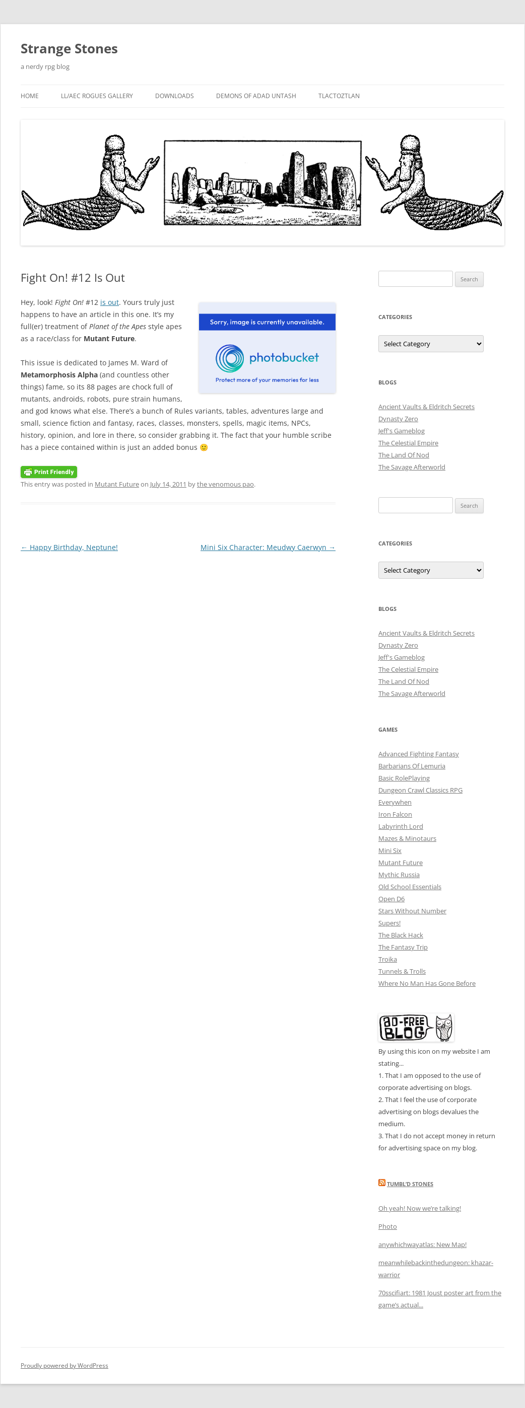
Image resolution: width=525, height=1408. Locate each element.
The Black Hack (400, 935)
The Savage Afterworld (411, 467)
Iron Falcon (395, 814)
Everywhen (395, 802)
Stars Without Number (412, 910)
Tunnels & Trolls (402, 971)
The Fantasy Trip (403, 947)
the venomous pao (225, 484)
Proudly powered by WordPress (64, 1365)
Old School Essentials (409, 886)
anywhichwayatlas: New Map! (422, 1244)
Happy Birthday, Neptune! (69, 547)
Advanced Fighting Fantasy (418, 753)
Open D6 (391, 898)
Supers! (389, 922)
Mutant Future (117, 484)
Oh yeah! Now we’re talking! (419, 1208)
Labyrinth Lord (400, 826)
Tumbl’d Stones (410, 1184)
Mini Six (390, 850)
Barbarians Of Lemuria (411, 765)
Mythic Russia (399, 874)
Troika (387, 959)
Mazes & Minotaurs (407, 838)
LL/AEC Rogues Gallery (97, 96)
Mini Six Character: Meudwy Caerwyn (268, 547)
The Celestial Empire (408, 442)
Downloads (174, 96)
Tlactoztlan (339, 96)
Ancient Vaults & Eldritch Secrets (426, 406)
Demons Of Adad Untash (256, 96)
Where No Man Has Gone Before (427, 983)
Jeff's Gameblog (401, 430)
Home (30, 96)
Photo (387, 1226)
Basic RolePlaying (404, 778)
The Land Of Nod (403, 454)
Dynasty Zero (398, 418)
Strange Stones (69, 48)
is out (109, 302)
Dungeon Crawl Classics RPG (420, 790)
